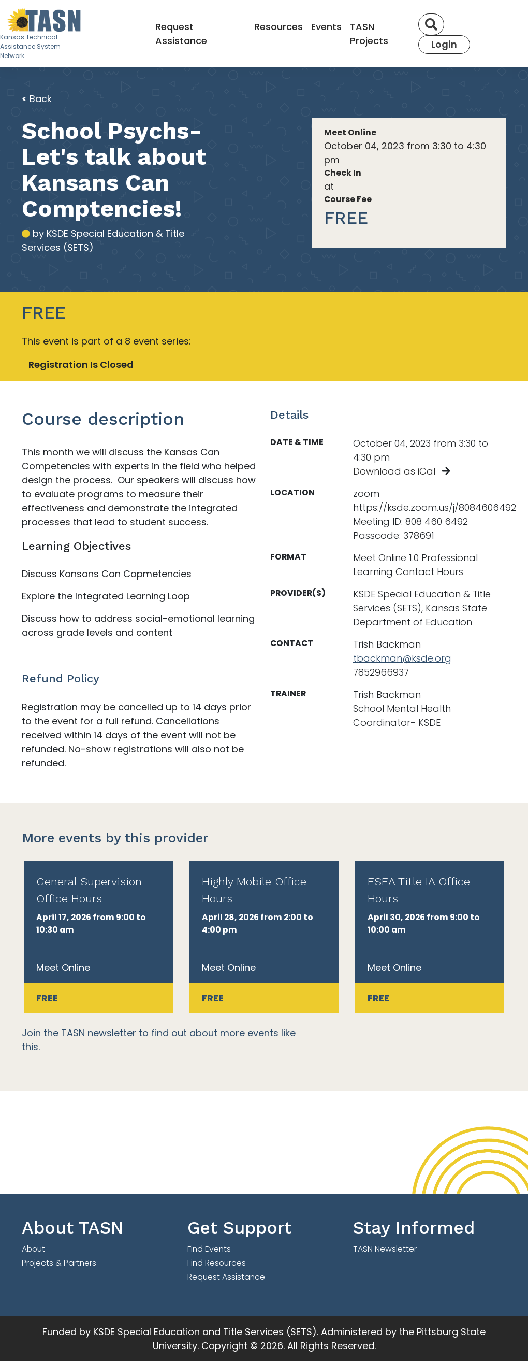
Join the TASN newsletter (79, 1032)
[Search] (431, 24)
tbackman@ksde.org (402, 658)
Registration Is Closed (81, 364)
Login (444, 44)
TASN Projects (369, 33)
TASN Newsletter (385, 1249)
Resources (278, 26)
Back (37, 98)
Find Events (209, 1249)
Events (326, 26)
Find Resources (216, 1263)
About (33, 1249)
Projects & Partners (59, 1263)
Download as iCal (394, 471)
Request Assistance (181, 33)
